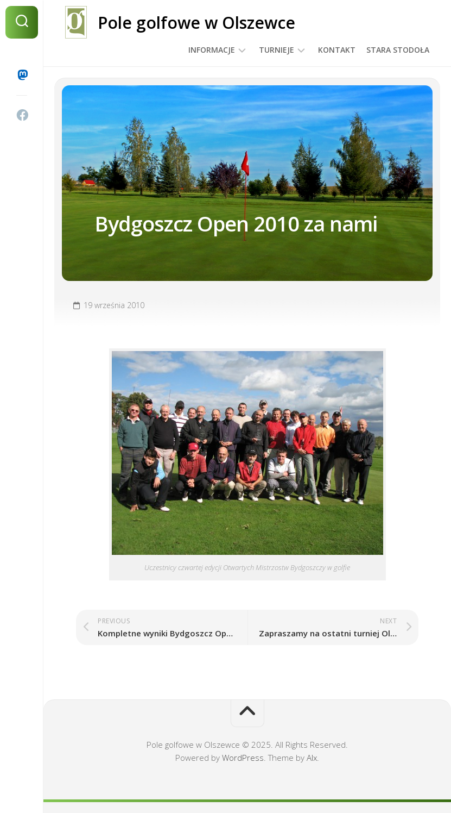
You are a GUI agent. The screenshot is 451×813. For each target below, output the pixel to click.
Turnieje (276, 50)
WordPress (243, 757)
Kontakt (336, 50)
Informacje (211, 50)
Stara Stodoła (397, 50)
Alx (312, 757)
